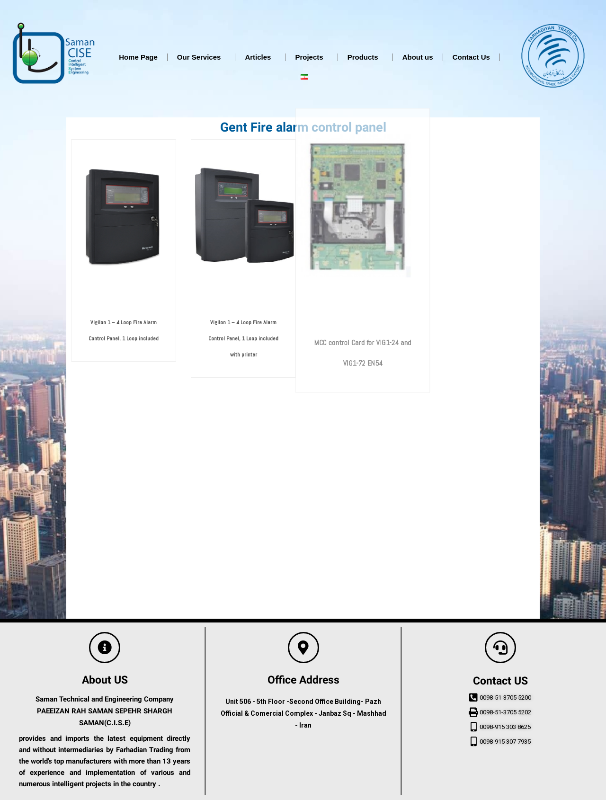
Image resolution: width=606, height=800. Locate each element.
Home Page (138, 57)
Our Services (201, 57)
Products (365, 57)
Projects (311, 57)
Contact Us (471, 57)
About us (417, 57)
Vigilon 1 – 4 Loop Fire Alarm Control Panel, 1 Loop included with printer (243, 365)
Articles (260, 57)
